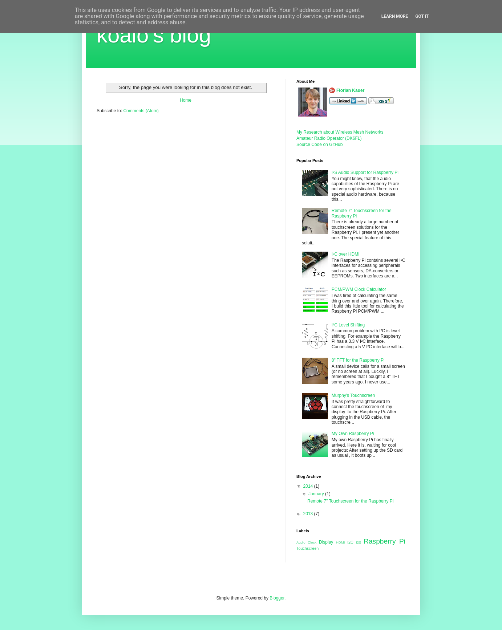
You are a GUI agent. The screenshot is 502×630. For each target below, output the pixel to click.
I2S (358, 542)
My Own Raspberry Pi (353, 433)
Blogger (277, 598)
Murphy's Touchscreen (353, 395)
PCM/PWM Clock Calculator (359, 289)
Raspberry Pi (384, 541)
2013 (308, 513)
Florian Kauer (350, 90)
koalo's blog (154, 35)
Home (185, 100)
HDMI (340, 542)
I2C (350, 542)
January (316, 493)
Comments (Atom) (140, 110)
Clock (312, 542)
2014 (308, 486)
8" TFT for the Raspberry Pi (358, 360)
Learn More (394, 16)
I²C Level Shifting (348, 325)
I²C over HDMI (346, 254)
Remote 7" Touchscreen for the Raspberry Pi (350, 501)
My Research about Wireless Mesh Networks (339, 132)
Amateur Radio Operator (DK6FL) (328, 138)
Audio (300, 542)
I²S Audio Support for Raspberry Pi (365, 172)
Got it (422, 16)
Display (326, 542)
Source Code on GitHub (319, 144)
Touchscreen (307, 548)
